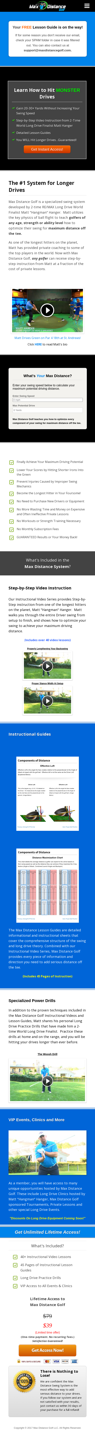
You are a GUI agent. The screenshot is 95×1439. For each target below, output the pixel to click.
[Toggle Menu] (87, 6)
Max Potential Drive (24, 405)
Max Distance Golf (47, 6)
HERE (38, 344)
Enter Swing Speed (24, 396)
